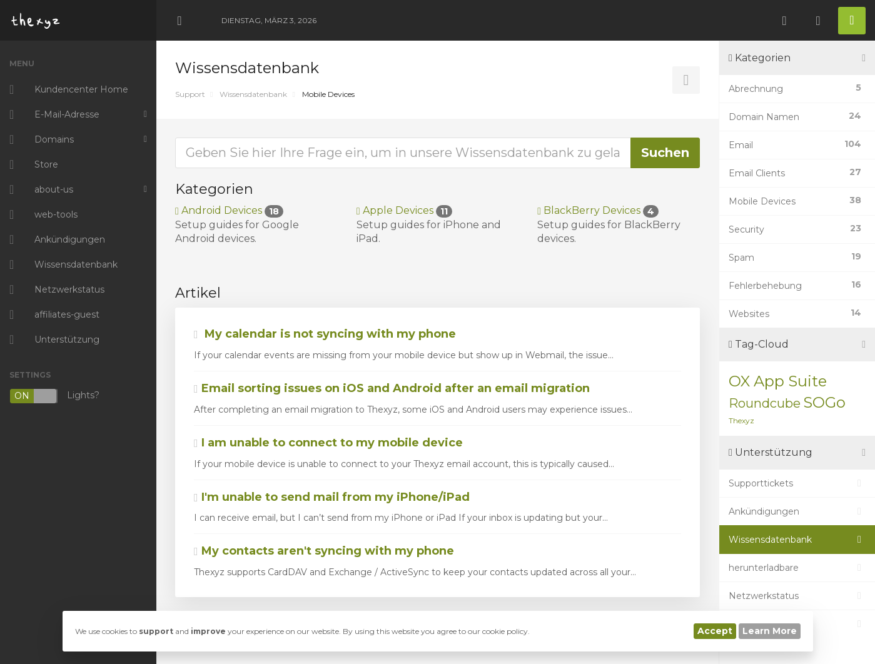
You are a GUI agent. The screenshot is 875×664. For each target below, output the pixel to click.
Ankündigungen (797, 511)
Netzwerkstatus (797, 595)
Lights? (54, 396)
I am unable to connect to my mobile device (328, 443)
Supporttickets (797, 483)
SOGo (824, 402)
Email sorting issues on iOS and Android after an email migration (392, 388)
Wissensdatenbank (253, 94)
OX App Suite (778, 381)
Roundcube (765, 403)
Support (190, 94)
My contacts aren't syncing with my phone (324, 551)
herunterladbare (797, 567)
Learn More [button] (769, 630)
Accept (714, 630)
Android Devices (229, 210)
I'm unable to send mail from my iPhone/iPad (332, 497)
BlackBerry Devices (598, 210)
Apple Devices (404, 210)
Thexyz (741, 420)
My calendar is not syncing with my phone (325, 334)
